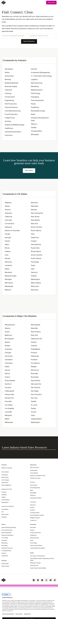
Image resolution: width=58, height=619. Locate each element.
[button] (15, 36)
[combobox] (15, 36)
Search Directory (29, 41)
